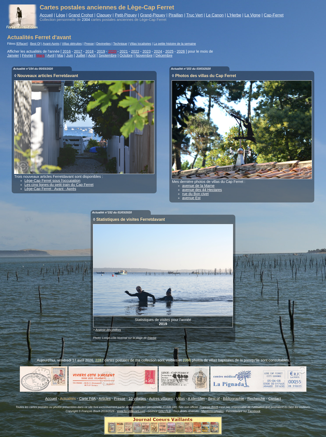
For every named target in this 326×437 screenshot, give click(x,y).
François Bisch (208, 407)
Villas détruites (72, 44)
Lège (60, 15)
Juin (69, 55)
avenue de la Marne (198, 186)
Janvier (13, 55)
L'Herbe (234, 15)
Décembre (164, 55)
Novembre (143, 55)
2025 (169, 51)
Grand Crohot (81, 15)
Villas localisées (140, 44)
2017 (78, 51)
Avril (51, 55)
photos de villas (204, 360)
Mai (60, 55)
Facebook (254, 411)
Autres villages (161, 399)
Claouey (104, 15)
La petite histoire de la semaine (175, 44)
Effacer (22, 44)
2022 (135, 51)
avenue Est (191, 198)
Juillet (80, 55)
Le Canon (215, 15)
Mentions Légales (212, 411)
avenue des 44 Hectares (202, 190)
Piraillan (176, 15)
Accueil (46, 15)
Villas (180, 399)
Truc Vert (194, 15)
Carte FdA (87, 399)
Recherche (256, 399)
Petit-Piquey (126, 15)
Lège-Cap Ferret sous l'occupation (52, 181)
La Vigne (252, 15)
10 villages (137, 399)
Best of (214, 399)
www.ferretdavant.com (131, 411)
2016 (67, 51)
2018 (89, 51)
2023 (146, 51)
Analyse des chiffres (108, 329)
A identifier (196, 399)
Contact (274, 399)
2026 (181, 51)
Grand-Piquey (152, 15)
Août (92, 55)
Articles (105, 399)
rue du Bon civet (195, 194)
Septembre (107, 55)
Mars (40, 55)
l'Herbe (151, 337)
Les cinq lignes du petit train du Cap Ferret (58, 185)
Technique (120, 44)
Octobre (125, 55)
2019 (101, 51)
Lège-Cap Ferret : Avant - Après (50, 189)
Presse (89, 44)
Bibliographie (233, 399)
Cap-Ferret (273, 15)
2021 (124, 51)
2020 (112, 51)
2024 (158, 51)
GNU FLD (164, 411)
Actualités (68, 399)
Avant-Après (51, 44)
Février (27, 55)
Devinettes (103, 44)
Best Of (35, 44)
